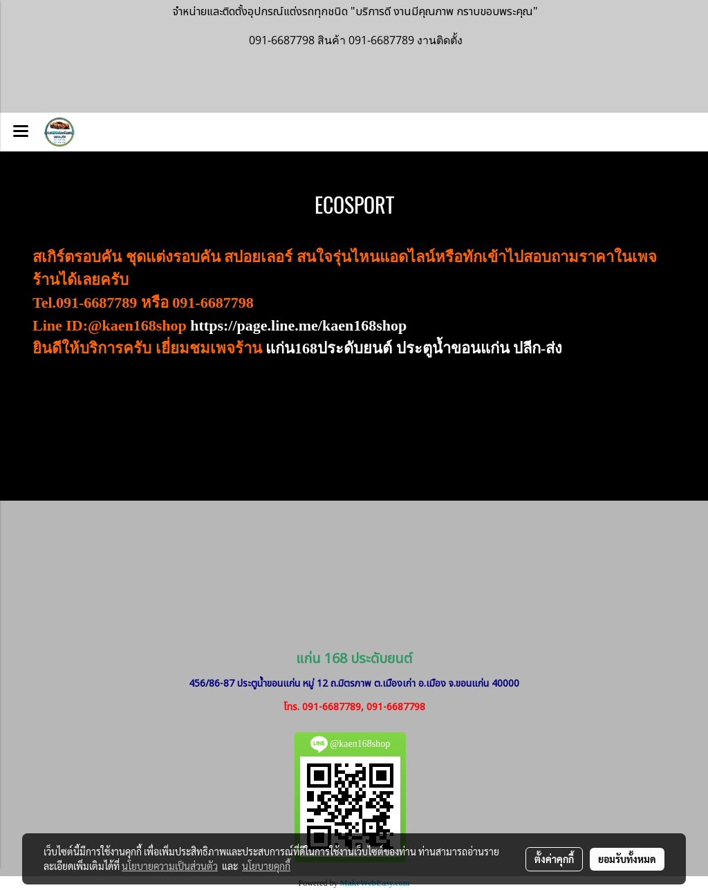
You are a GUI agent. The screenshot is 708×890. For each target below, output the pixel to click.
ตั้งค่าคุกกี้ (554, 859)
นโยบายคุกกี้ (266, 866)
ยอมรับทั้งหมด (627, 859)
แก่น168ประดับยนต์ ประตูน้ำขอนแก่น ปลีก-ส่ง (414, 348)
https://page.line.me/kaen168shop (298, 325)
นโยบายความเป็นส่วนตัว (170, 866)
